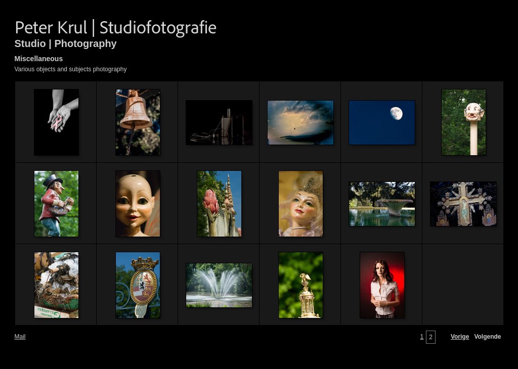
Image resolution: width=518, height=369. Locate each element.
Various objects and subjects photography (71, 69)
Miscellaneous (39, 59)
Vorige (460, 336)
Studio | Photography (66, 43)
